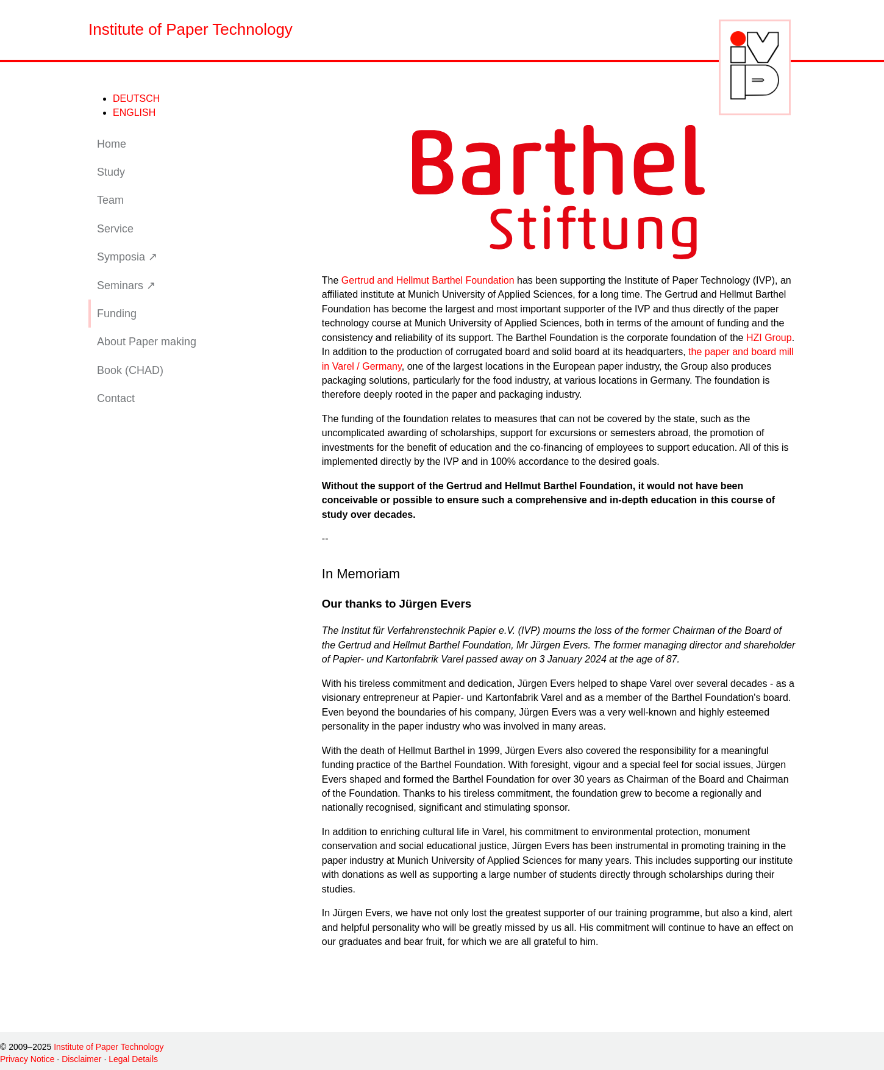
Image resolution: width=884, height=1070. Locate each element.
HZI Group (769, 337)
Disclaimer (81, 1059)
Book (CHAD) (130, 370)
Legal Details (133, 1059)
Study (111, 172)
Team (110, 200)
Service (115, 229)
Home (111, 144)
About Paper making (146, 342)
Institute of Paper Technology (190, 29)
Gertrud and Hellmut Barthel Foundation (428, 280)
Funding (117, 313)
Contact (116, 398)
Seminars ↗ (126, 285)
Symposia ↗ (127, 257)
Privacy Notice (27, 1059)
